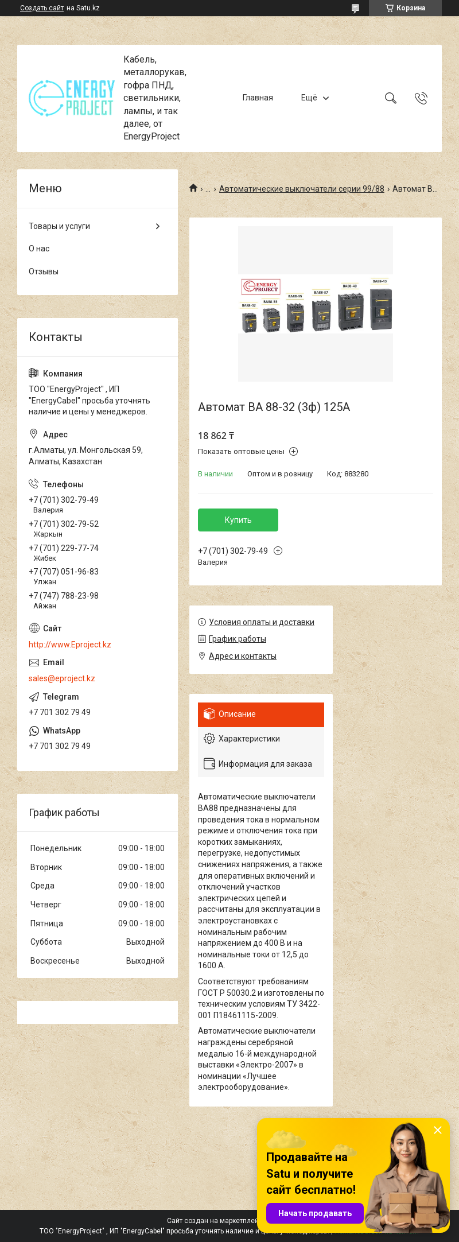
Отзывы (44, 271)
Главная (258, 98)
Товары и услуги (59, 226)
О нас (39, 248)
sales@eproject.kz (62, 678)
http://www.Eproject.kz (70, 644)
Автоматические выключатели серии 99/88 (301, 188)
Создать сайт (42, 8)
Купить (238, 520)
